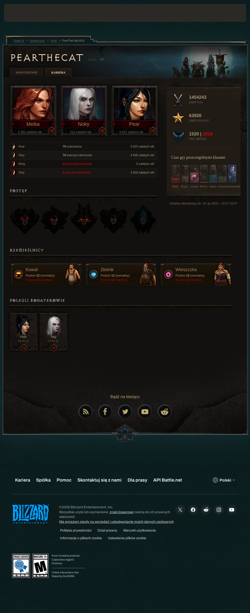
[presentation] (19, 13)
